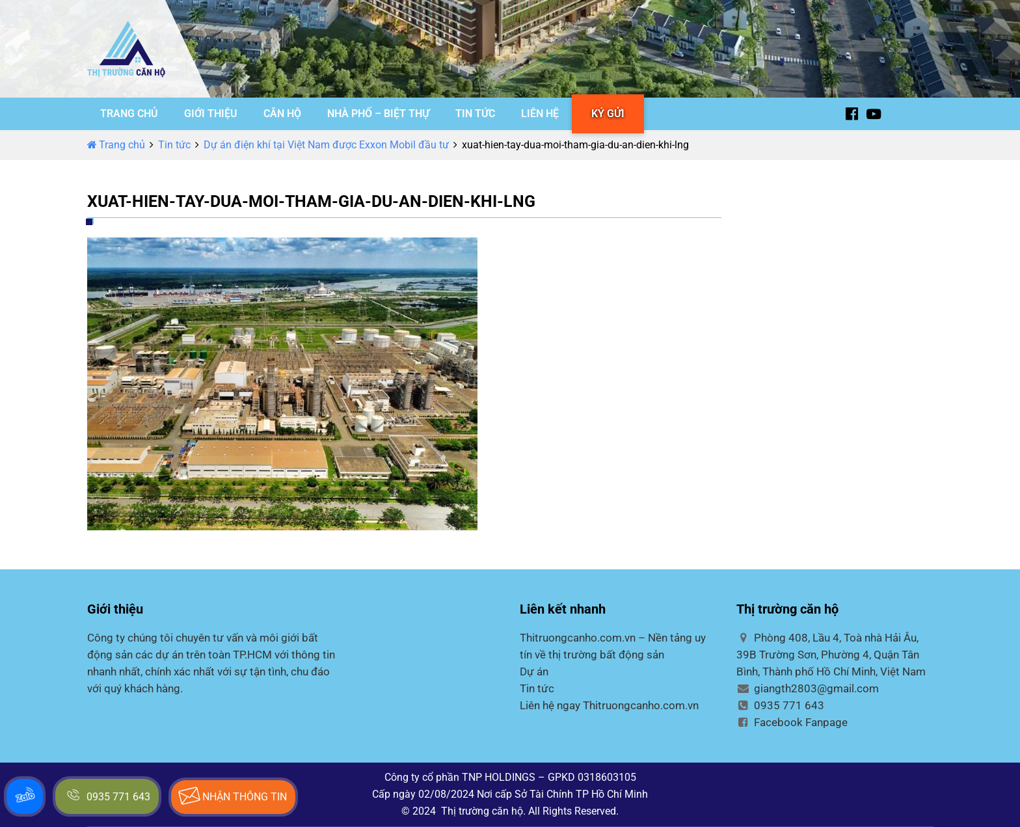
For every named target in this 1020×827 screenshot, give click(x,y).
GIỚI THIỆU (210, 113)
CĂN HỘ (282, 113)
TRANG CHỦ (129, 113)
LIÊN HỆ (540, 113)
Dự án (534, 671)
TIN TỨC (475, 113)
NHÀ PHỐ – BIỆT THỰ (378, 113)
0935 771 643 (780, 705)
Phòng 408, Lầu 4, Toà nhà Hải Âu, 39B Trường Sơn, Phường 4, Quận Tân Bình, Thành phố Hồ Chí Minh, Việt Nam (831, 654)
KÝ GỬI (607, 113)
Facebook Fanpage (792, 722)
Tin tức (174, 145)
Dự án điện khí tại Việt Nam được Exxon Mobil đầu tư (326, 145)
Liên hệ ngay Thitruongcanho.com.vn (609, 705)
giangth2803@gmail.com (807, 688)
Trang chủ (116, 145)
